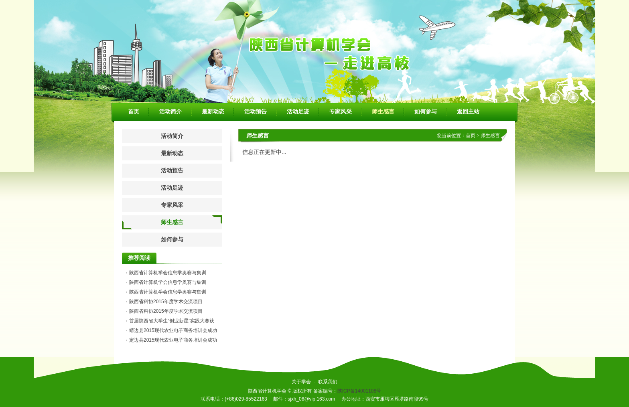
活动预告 (255, 112)
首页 (133, 112)
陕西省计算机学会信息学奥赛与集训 (167, 272)
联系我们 (327, 382)
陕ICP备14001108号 (359, 391)
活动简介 (170, 112)
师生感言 (383, 112)
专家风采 (340, 112)
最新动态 (213, 112)
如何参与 (425, 112)
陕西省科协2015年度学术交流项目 (166, 301)
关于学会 (301, 382)
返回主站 (468, 112)
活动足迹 (298, 112)
